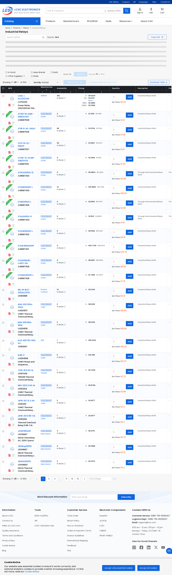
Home (7, 28)
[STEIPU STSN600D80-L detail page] (25, 187)
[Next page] (84, 479)
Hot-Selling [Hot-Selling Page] (114, 2)
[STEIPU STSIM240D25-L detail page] (26, 275)
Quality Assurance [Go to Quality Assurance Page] (10, 530)
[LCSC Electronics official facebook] (141, 547)
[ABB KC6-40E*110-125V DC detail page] (22, 346)
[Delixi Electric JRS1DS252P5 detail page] (24, 461)
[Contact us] (169, 551)
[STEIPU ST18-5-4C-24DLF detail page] (26, 128)
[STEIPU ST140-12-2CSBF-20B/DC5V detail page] (26, 159)
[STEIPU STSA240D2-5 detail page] (25, 216)
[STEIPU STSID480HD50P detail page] (26, 245)
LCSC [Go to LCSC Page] (102, 525)
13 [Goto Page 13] (78, 478)
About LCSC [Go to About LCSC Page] (7, 515)
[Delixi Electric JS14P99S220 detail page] (24, 431)
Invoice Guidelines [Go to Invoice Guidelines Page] (75, 535)
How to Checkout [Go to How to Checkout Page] (75, 525)
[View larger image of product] (12, 99)
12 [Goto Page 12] (72, 478)
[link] (50, 21)
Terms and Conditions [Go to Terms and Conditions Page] (12, 535)
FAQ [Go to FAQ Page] (69, 550)
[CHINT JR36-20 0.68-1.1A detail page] (26, 415)
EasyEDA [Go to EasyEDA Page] (103, 515)
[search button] (126, 11)
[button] (144, 2)
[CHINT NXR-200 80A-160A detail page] (23, 328)
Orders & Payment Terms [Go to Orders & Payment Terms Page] (79, 530)
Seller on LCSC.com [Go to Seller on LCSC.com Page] (11, 525)
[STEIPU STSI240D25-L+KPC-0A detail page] (24, 262)
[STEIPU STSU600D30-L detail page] (25, 231)
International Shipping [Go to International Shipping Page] (77, 540)
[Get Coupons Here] (126, 2)
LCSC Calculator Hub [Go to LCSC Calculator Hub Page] (44, 525)
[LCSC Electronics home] (21, 11)
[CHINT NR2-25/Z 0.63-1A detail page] (26, 385)
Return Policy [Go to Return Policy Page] (73, 520)
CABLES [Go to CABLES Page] (103, 530)
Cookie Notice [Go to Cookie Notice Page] (8, 545)
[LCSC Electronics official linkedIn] (149, 547)
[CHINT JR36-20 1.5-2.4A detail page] (26, 400)
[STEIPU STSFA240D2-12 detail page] (25, 172)
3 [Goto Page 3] (54, 478)
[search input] (84, 11)
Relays (26, 28)
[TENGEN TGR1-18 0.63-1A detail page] (25, 370)
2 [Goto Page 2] (48, 478)
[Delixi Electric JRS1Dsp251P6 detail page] (24, 446)
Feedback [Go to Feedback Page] (71, 545)
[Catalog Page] (21, 21)
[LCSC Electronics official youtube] (163, 547)
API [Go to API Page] (36, 520)
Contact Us (165, 2)
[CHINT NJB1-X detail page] (21, 355)
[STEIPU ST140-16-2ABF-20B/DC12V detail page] (26, 115)
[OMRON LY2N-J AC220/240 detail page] (23, 97)
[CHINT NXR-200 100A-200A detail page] (23, 310)
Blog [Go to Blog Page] (4, 550)
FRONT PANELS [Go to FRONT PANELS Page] (106, 535)
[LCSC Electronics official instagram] (134, 547)
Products (16, 28)
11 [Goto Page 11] (66, 478)
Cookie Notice (32, 571)
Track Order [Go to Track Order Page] (72, 515)
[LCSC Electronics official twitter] (156, 547)
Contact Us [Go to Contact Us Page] (7, 520)
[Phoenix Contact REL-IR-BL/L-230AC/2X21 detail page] (24, 291)
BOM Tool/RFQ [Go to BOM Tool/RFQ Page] (41, 515)
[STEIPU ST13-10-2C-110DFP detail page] (24, 144)
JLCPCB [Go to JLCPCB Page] (103, 520)
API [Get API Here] (134, 2)
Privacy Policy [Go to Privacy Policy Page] (8, 540)
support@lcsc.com (147, 522)
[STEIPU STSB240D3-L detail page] (24, 201)
